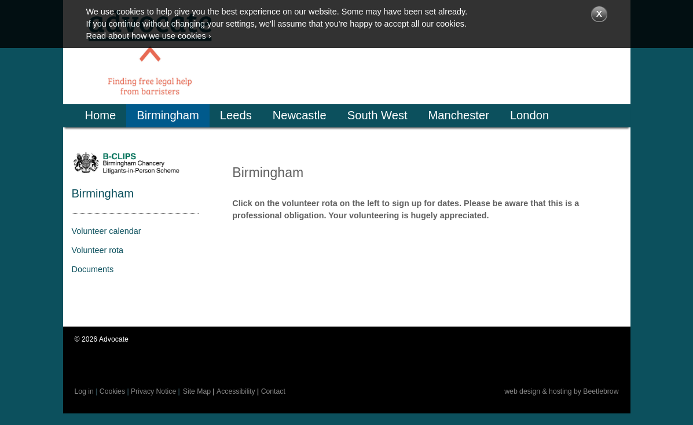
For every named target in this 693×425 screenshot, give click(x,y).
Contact (273, 391)
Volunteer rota (98, 250)
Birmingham (168, 115)
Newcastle (300, 115)
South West (377, 115)
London (529, 115)
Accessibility (236, 391)
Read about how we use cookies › (148, 36)
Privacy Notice (153, 391)
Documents (93, 269)
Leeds (236, 115)
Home (100, 115)
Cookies (112, 391)
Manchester (458, 115)
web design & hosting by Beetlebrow (561, 391)
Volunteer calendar (106, 231)
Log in (84, 391)
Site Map (197, 391)
